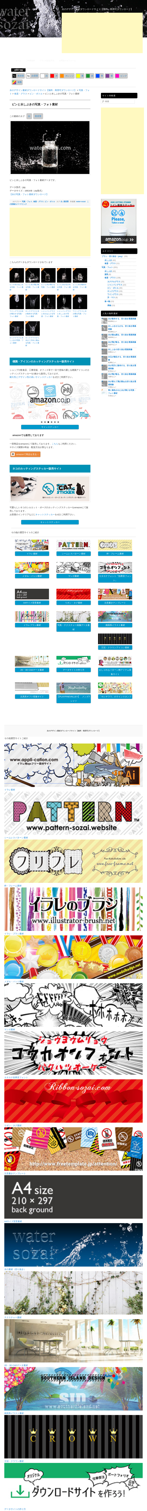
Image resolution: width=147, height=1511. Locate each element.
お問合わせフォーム (67, 60)
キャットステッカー (45, 514)
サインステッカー (50, 427)
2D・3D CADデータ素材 (32, 670)
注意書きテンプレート (115, 602)
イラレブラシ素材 (32, 625)
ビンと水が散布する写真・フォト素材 (80, 287)
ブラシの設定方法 (46, 60)
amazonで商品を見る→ (27, 454)
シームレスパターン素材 (73, 553)
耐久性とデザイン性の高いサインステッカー (31, 377)
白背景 (32, 75)
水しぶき (108, 260)
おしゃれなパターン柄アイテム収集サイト (115, 672)
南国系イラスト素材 (115, 625)
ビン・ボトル (50, 202)
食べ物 (107, 301)
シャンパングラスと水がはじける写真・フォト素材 (48, 313)
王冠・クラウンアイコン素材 (115, 647)
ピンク (121, 75)
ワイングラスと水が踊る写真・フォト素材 (80, 313)
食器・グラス (38, 202)
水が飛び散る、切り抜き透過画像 (122, 342)
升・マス (111, 297)
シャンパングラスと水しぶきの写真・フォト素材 (64, 313)
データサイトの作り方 (73, 670)
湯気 (106, 274)
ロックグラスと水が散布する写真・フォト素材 (32, 313)
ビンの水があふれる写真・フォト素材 (16, 287)
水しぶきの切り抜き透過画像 (120, 349)
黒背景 (18, 75)
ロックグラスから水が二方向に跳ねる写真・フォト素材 (32, 341)
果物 (109, 305)
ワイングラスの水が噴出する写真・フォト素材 (16, 313)
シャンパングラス (114, 285)
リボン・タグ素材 (73, 602)
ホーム (18, 60)
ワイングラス (113, 294)
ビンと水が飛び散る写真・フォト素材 (32, 287)
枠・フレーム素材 (115, 553)
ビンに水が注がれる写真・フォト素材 (64, 287)
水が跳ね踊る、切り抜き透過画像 (122, 335)
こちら (55, 444)
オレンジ (67, 75)
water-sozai (81, 202)
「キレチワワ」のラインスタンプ (115, 696)
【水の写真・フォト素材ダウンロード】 (29, 194)
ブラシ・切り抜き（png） (113, 256)
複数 (17, 82)
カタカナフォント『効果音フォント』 (115, 578)
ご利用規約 (30, 60)
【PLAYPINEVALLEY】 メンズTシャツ (73, 698)
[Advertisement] (102, 33)
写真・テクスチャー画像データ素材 (73, 627)
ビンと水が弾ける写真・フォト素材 (48, 286)
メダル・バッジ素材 (32, 576)
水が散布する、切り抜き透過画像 (122, 319)
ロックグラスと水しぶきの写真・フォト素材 (16, 340)
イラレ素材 (32, 553)
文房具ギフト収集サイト (32, 696)
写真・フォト (27, 202)
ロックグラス (113, 291)
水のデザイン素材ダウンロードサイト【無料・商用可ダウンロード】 (97, 9)
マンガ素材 (73, 576)
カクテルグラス (113, 282)
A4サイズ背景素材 (32, 602)
